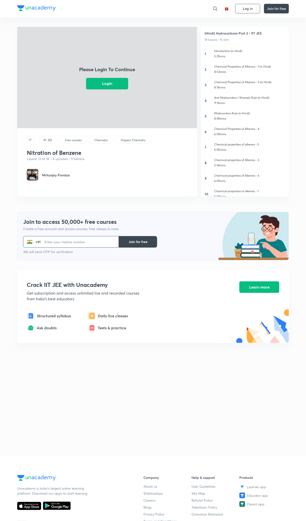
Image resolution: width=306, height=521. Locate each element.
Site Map (198, 493)
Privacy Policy (153, 514)
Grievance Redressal (207, 514)
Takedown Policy (204, 507)
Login (107, 83)
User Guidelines (203, 486)
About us (150, 486)
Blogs (147, 507)
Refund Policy (202, 500)
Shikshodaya (153, 493)
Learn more (259, 287)
